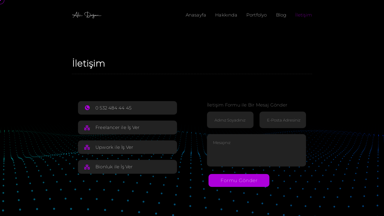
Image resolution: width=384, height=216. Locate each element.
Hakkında (226, 15)
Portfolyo (256, 15)
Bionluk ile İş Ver (114, 167)
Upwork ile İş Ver (114, 147)
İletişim (303, 15)
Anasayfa (196, 15)
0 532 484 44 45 (113, 108)
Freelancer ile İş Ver (117, 127)
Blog (281, 15)
